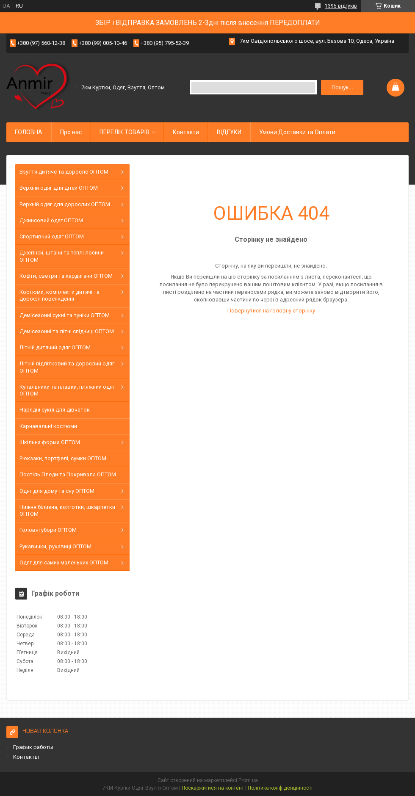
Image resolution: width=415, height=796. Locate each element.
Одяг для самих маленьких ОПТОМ (63, 562)
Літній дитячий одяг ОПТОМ (55, 347)
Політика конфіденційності (280, 788)
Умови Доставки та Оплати (297, 132)
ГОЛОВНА (28, 132)
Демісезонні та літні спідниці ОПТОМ (66, 331)
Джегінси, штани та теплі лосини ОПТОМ (61, 256)
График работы (33, 747)
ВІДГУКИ (229, 132)
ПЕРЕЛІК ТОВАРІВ (124, 132)
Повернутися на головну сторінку (271, 310)
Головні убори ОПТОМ (48, 530)
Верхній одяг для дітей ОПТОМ (58, 188)
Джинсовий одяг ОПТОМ (51, 220)
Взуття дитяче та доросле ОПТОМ (63, 172)
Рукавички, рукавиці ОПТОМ (55, 546)
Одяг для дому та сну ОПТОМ (56, 491)
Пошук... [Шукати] (342, 87)
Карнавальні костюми (48, 426)
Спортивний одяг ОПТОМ (51, 236)
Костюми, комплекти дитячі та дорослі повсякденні (59, 295)
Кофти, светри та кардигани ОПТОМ (66, 276)
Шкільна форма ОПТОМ (49, 442)
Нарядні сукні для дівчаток (54, 409)
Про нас (71, 132)
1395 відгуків (341, 6)
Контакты (26, 757)
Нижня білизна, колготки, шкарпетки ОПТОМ (67, 510)
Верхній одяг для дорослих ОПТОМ (64, 204)
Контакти (186, 132)
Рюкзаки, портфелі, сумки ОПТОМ (62, 458)
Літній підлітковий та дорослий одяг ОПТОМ (66, 366)
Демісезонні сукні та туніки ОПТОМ (64, 315)
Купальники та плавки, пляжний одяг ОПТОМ (67, 390)
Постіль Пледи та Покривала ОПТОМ (67, 474)
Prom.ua (248, 780)
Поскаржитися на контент (213, 788)
